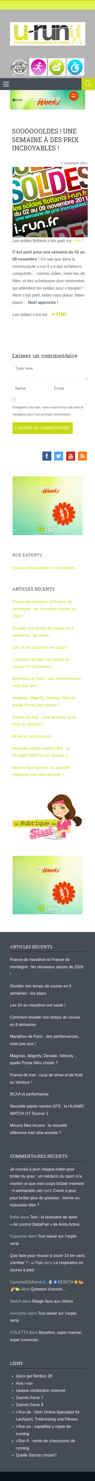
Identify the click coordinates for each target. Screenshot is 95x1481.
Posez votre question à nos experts (44, 568)
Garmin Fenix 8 (29, 1405)
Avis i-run (24, 1383)
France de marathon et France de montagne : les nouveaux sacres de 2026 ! (44, 609)
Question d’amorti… (48, 1289)
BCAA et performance (32, 736)
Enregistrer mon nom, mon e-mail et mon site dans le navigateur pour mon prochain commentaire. (48, 411)
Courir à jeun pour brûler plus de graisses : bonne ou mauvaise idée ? (45, 1197)
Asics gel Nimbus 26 (34, 1376)
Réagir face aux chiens (52, 1301)
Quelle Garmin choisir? (36, 1455)
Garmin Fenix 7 (29, 1398)
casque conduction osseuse (40, 1390)
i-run (77, 241)
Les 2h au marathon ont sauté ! (40, 647)
